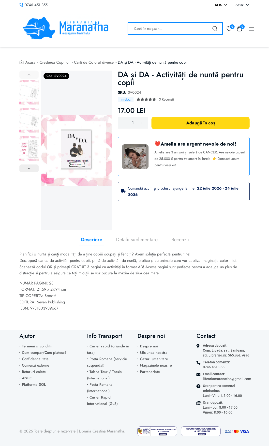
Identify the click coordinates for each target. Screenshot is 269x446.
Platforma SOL (34, 384)
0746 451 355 (33, 5)
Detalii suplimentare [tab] (137, 240)
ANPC (27, 378)
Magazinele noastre (156, 365)
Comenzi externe (35, 365)
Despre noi (149, 346)
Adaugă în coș (200, 123)
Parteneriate (150, 371)
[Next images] (29, 168)
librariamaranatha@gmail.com (227, 379)
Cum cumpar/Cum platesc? (44, 352)
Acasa (30, 62)
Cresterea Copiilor (55, 62)
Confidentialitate (35, 359)
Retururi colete (34, 371)
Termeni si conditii (37, 346)
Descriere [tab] (91, 240)
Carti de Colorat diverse (94, 62)
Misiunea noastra (153, 352)
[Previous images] (29, 74)
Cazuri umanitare (154, 359)
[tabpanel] (134, 285)
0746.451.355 (213, 367)
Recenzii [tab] (180, 240)
